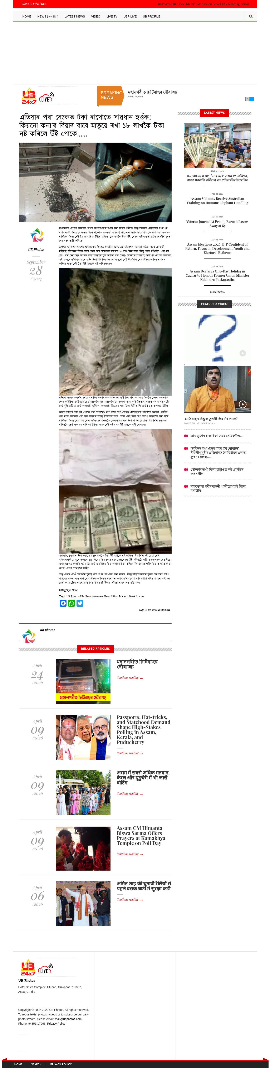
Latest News (75, 16)
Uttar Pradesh (119, 596)
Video (95, 16)
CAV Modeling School (235, 4)
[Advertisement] (135, 53)
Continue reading (127, 678)
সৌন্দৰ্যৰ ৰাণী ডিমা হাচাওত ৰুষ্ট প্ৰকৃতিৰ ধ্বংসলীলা (217, 471)
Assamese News (101, 596)
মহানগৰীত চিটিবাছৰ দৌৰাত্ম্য (152, 92)
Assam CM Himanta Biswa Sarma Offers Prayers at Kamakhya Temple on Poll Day (141, 835)
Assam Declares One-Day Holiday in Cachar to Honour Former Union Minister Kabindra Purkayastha (217, 275)
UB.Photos (164, 4)
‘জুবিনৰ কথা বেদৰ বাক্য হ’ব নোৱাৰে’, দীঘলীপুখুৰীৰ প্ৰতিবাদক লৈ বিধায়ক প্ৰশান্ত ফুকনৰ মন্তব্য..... (218, 452)
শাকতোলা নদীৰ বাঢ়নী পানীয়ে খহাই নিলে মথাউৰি (218, 488)
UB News (85, 596)
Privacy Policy (56, 1023)
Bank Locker (136, 596)
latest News (217, 128)
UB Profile (151, 16)
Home (27, 16)
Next (252, 99)
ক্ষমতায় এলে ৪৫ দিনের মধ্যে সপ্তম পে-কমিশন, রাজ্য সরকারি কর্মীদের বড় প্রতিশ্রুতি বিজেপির (217, 178)
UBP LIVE (130, 16)
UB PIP (190, 4)
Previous (247, 99)
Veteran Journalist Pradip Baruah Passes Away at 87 (217, 223)
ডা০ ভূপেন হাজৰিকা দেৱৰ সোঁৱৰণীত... (217, 435)
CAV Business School (208, 4)
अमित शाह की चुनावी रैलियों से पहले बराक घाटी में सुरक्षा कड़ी (144, 886)
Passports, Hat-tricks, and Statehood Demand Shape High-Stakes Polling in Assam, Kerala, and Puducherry (144, 729)
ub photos (47, 630)
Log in (143, 610)
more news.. (217, 292)
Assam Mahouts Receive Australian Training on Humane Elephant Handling (218, 200)
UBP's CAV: (178, 4)
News (75, 590)
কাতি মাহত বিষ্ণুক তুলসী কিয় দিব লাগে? (211, 419)
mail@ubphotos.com (68, 1019)
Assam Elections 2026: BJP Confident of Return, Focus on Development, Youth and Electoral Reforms (217, 248)
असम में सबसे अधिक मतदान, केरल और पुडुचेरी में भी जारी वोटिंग (143, 777)
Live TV (112, 16)
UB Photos (36, 249)
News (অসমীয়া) (48, 16)
